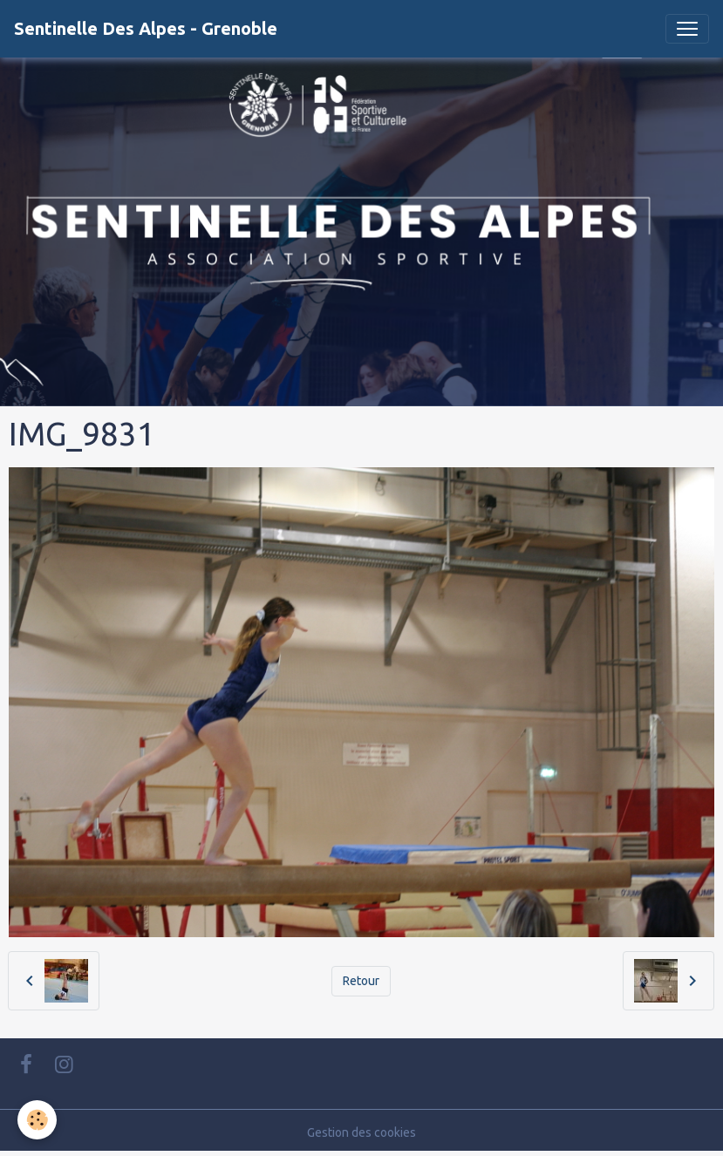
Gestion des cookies (361, 1132)
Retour (361, 981)
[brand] (145, 29)
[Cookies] (37, 1119)
